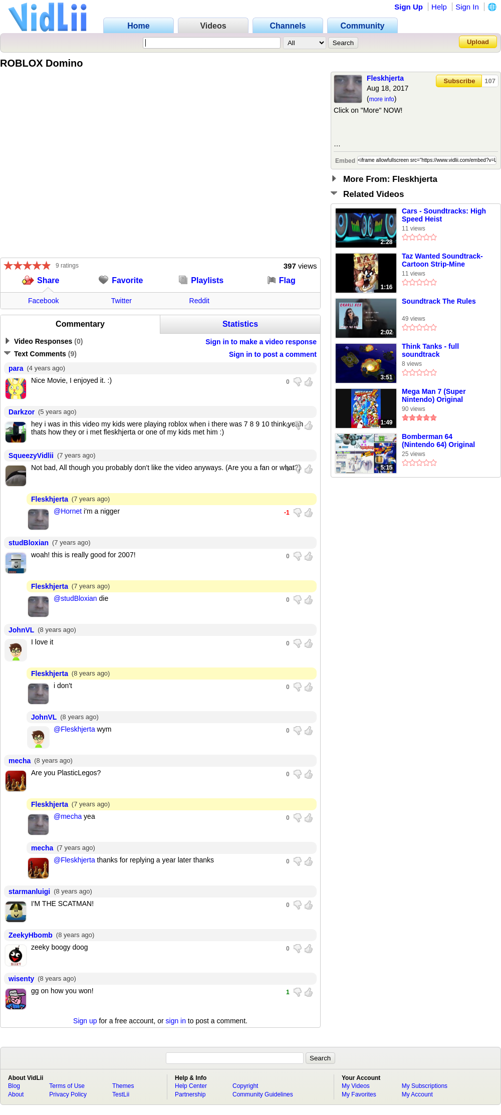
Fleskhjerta (385, 78)
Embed (345, 160)
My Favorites (359, 1094)
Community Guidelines (262, 1094)
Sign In (467, 7)
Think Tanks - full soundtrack (430, 350)
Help (439, 7)
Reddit (199, 301)
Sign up (85, 1021)
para (16, 368)
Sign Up (408, 7)
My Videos (356, 1085)
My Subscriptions (424, 1085)
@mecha (68, 816)
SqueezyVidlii (31, 456)
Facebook (43, 301)
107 (489, 81)
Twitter (121, 301)
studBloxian (29, 543)
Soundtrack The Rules (439, 301)
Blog (14, 1085)
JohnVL (21, 630)
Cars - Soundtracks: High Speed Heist (444, 215)
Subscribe (459, 81)
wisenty (21, 979)
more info (381, 99)
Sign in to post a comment (273, 354)
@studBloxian (75, 598)
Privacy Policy (68, 1094)
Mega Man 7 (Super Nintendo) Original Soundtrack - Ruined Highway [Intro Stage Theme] (436, 395)
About (16, 1094)
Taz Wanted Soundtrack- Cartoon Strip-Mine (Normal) (442, 260)
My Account (417, 1094)
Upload (478, 42)
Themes (123, 1085)
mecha (20, 761)
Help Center (191, 1085)
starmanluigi (29, 891)
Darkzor (22, 412)
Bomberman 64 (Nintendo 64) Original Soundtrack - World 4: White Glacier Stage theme (438, 441)
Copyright (245, 1085)
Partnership (190, 1094)
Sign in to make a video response (261, 342)
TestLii (120, 1094)
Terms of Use (67, 1085)
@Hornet (68, 511)
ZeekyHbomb (31, 935)
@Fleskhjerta (74, 729)
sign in (176, 1021)
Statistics (240, 324)
